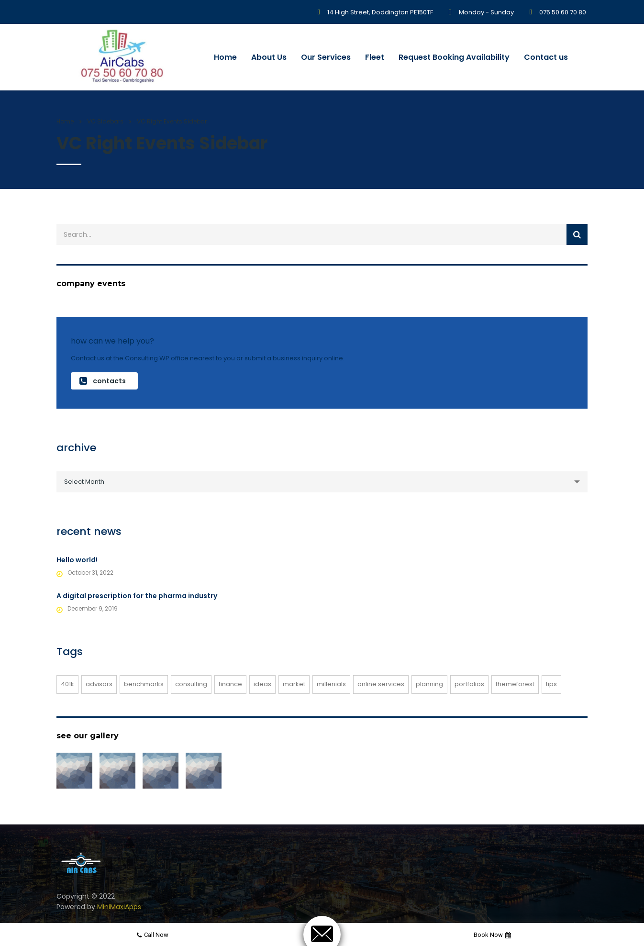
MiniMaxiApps (119, 907)
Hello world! (77, 560)
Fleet (374, 57)
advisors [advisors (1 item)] (99, 684)
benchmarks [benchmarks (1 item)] (144, 684)
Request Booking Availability (454, 57)
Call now (152, 934)
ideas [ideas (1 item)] (262, 684)
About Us (269, 57)
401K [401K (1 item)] (67, 684)
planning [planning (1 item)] (429, 684)
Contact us (546, 57)
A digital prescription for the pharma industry (136, 596)
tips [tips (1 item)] (551, 684)
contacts (102, 381)
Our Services (326, 57)
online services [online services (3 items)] (380, 684)
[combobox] (322, 481)
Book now (492, 934)
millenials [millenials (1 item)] (331, 684)
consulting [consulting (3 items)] (191, 684)
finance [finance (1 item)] (230, 684)
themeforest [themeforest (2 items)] (515, 684)
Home (225, 57)
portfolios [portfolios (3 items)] (469, 684)
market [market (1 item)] (294, 684)
